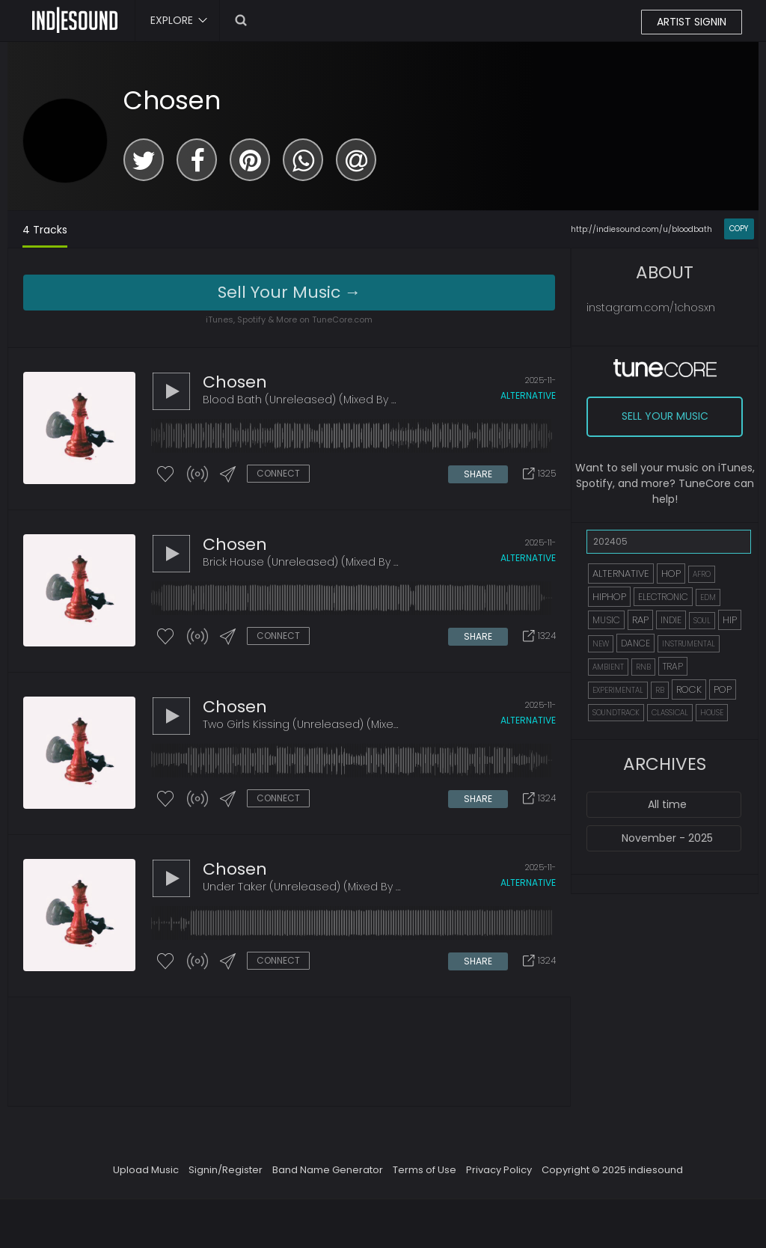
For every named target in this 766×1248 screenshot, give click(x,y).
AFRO (702, 574)
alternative (528, 395)
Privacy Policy (499, 1170)
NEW (600, 643)
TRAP (673, 666)
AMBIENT (608, 667)
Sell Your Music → (289, 292)
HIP (730, 620)
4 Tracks (44, 229)
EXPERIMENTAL (617, 690)
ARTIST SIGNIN (691, 21)
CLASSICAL (670, 712)
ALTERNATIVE (620, 573)
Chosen (172, 100)
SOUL (702, 620)
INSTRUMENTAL (688, 643)
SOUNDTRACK (616, 712)
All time (667, 804)
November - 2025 (667, 838)
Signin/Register (226, 1170)
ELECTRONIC (663, 596)
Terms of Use (424, 1170)
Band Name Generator (327, 1170)
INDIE (671, 620)
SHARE (478, 474)
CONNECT (278, 473)
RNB (643, 667)
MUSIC (606, 620)
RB (659, 690)
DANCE (635, 643)
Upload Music (146, 1170)
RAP (640, 620)
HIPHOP (609, 597)
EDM (708, 597)
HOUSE (711, 712)
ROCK (689, 689)
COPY (738, 228)
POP (723, 689)
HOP (671, 573)
